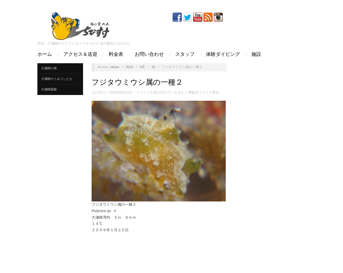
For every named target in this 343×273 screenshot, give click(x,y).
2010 (129, 67)
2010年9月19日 (120, 92)
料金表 (116, 54)
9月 (142, 67)
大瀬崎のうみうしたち (56, 78)
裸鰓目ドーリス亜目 (203, 92)
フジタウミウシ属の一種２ (137, 82)
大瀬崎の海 (49, 68)
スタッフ (185, 54)
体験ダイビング (223, 54)
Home (114, 67)
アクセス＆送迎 (80, 54)
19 (153, 67)
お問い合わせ (149, 54)
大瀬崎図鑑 (49, 89)
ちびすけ (98, 92)
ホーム (44, 54)
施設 (256, 54)
